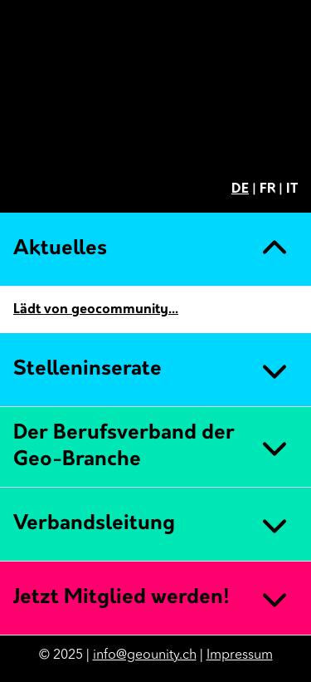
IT (292, 189)
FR (267, 189)
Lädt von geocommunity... (95, 309)
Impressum (240, 655)
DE (240, 189)
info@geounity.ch (145, 655)
